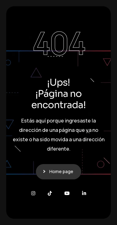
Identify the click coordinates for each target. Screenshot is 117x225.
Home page (61, 171)
